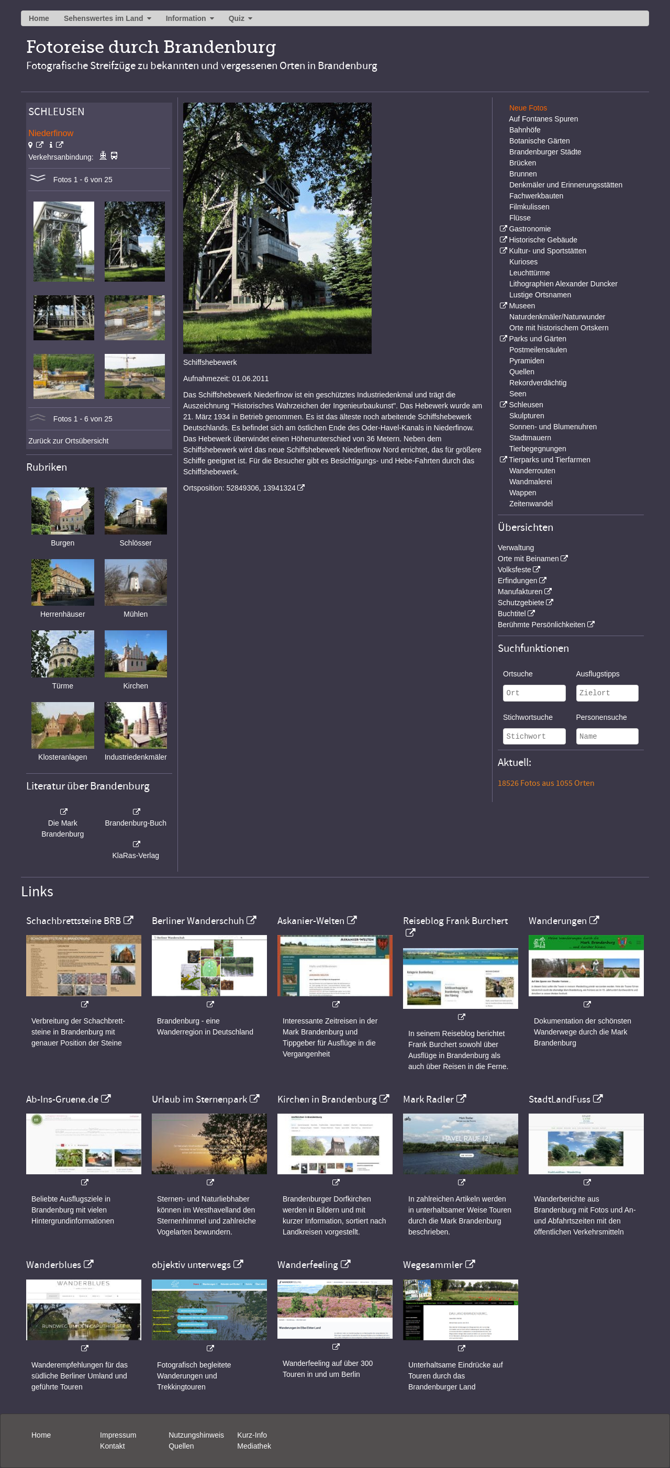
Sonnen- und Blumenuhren (553, 426)
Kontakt (112, 1446)
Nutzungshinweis (196, 1435)
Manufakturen (520, 591)
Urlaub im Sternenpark (199, 1099)
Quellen (521, 372)
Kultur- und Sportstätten (547, 251)
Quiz (236, 18)
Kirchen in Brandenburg (327, 1099)
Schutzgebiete (521, 602)
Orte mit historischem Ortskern (559, 328)
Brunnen (523, 174)
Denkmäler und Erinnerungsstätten (565, 185)
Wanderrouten (532, 470)
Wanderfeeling (307, 1265)
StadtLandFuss (559, 1099)
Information (186, 18)
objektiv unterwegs (191, 1265)
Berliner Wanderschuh (198, 921)
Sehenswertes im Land (103, 18)
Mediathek (254, 1446)
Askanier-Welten (310, 921)
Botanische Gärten (539, 141)
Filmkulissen (529, 207)
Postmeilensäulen (538, 350)
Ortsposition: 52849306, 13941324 (239, 488)
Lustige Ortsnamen (540, 295)
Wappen (523, 492)
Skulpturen (526, 416)
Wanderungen (558, 921)
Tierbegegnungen (537, 448)
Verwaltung (516, 547)
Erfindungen (518, 580)
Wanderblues (53, 1265)
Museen (522, 306)
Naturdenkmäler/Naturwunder (557, 317)
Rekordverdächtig (538, 383)
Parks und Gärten (537, 339)
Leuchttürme (529, 273)
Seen (518, 394)
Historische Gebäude (543, 240)
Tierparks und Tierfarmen (549, 459)
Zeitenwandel (531, 503)
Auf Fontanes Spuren (543, 119)
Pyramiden (526, 361)
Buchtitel (512, 613)
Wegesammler (433, 1265)
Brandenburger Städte (545, 152)
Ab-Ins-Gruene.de (62, 1099)
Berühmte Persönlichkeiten (541, 624)
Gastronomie (530, 229)
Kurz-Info (252, 1435)
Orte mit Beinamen (528, 558)
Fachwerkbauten (536, 196)
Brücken (522, 163)
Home (39, 18)
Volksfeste (514, 569)
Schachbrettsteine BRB (73, 921)
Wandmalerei (530, 481)
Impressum (118, 1435)
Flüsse (520, 218)
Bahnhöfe (525, 130)
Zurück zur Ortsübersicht (68, 441)
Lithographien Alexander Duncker (563, 284)
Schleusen (526, 405)
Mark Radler (428, 1099)
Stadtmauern (530, 437)
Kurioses (523, 262)
